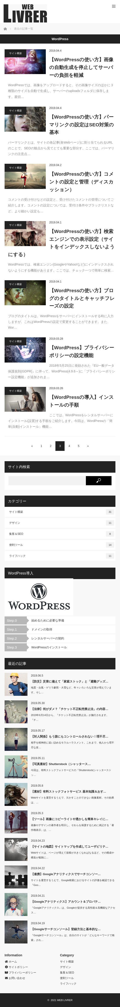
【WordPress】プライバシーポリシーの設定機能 (81, 351)
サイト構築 (15, 53)
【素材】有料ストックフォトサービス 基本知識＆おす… (68, 791)
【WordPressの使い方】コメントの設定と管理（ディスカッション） (81, 181)
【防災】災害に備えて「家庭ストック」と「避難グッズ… (69, 681)
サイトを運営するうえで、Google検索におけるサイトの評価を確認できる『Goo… (73, 882)
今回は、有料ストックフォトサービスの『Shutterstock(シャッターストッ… (71, 772)
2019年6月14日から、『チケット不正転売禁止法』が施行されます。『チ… (70, 717)
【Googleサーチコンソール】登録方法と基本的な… (66, 929)
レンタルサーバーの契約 (47, 638)
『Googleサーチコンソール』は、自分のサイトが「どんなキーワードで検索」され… (73, 937)
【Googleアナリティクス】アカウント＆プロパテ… (66, 901)
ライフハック (61, 556)
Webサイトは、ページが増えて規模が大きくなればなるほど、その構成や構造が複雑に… (72, 855)
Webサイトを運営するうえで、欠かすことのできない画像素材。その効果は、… (72, 800)
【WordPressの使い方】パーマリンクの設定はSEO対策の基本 (81, 124)
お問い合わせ (15, 978)
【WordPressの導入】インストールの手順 (81, 401)
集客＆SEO (61, 534)
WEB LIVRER (65, 1000)
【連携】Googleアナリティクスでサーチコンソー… (66, 874)
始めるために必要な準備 (47, 620)
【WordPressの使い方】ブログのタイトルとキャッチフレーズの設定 (82, 298)
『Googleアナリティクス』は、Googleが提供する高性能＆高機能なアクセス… (73, 910)
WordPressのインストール (49, 647)
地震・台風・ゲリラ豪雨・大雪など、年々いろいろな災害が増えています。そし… (71, 690)
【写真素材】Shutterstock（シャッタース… (61, 764)
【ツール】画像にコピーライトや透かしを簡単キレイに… (69, 819)
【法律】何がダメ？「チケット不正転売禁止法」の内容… (69, 709)
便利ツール (61, 545)
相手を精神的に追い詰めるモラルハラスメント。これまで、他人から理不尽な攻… (72, 745)
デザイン (61, 523)
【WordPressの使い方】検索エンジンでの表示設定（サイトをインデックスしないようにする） (61, 243)
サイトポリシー (16, 967)
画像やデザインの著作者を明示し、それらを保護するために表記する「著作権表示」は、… (72, 827)
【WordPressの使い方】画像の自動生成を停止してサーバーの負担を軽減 (81, 67)
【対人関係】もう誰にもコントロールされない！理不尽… (69, 736)
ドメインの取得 (41, 629)
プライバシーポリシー (20, 972)
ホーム (11, 961)
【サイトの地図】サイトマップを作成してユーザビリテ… (69, 846)
